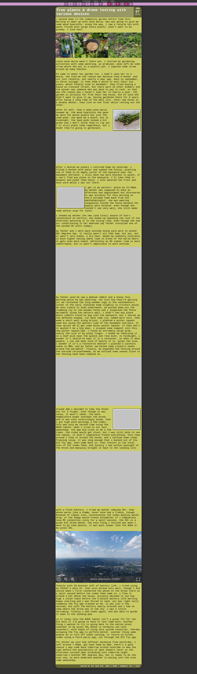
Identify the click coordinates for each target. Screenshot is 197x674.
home (112, 1)
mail (96, 1)
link (137, 666)
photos (104, 1)
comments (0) (126, 666)
